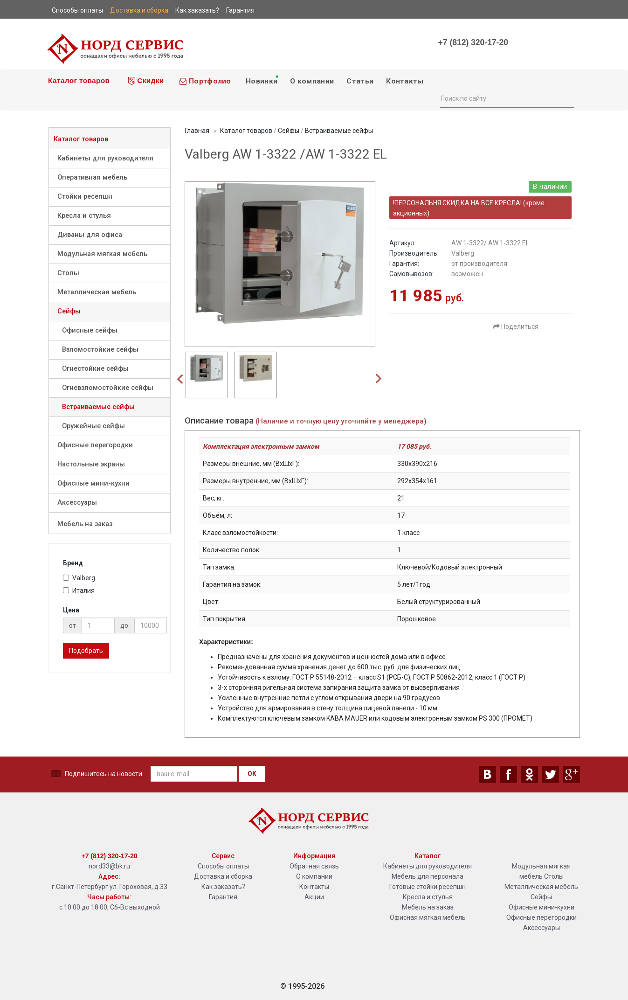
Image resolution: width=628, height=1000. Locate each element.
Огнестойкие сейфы (95, 369)
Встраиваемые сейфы (98, 407)
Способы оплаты (223, 866)
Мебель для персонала (427, 876)
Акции (314, 897)
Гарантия (223, 897)
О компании (312, 81)
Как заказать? (223, 886)
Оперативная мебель (92, 177)
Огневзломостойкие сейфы (107, 388)
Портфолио (205, 81)
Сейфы (69, 311)
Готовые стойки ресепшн (427, 886)
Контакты (404, 81)
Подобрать (86, 650)
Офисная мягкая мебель (428, 917)
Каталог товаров (78, 80)
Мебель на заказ (84, 524)
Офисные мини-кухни (93, 483)
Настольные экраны (91, 464)
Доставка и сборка (223, 876)
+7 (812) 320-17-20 (473, 42)
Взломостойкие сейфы (100, 350)
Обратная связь (314, 866)
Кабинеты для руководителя (105, 158)
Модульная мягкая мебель (102, 254)
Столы (68, 273)
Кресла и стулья (84, 216)
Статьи (359, 81)
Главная (197, 130)
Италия (79, 590)
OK (252, 774)
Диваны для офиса (89, 235)
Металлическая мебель (96, 292)
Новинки (261, 79)
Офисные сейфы (89, 330)
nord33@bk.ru (109, 866)
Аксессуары (77, 503)
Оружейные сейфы (93, 426)
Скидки (146, 80)
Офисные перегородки (95, 445)
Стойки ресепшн (84, 197)
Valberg (79, 578)
